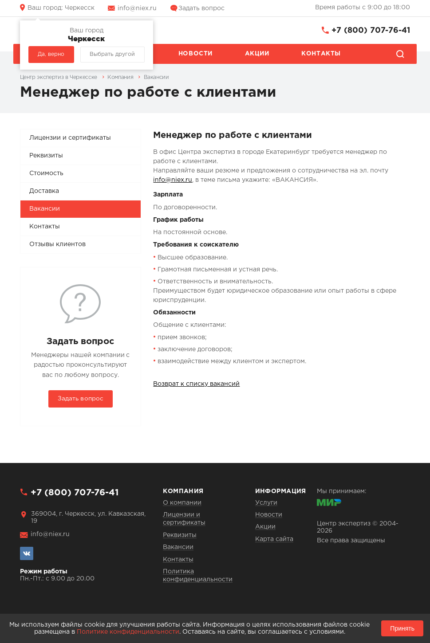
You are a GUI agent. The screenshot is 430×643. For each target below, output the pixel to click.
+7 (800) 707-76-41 (370, 30)
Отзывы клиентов (57, 244)
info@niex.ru (137, 8)
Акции (257, 53)
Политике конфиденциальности (128, 632)
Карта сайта (274, 539)
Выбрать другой (112, 54)
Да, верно (51, 54)
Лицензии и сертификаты (70, 138)
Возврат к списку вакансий (196, 384)
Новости (195, 53)
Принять (402, 628)
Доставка (44, 191)
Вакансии (44, 209)
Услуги (266, 503)
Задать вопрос (201, 8)
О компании (182, 503)
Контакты (321, 53)
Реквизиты (46, 155)
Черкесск (61, 8)
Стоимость (46, 173)
